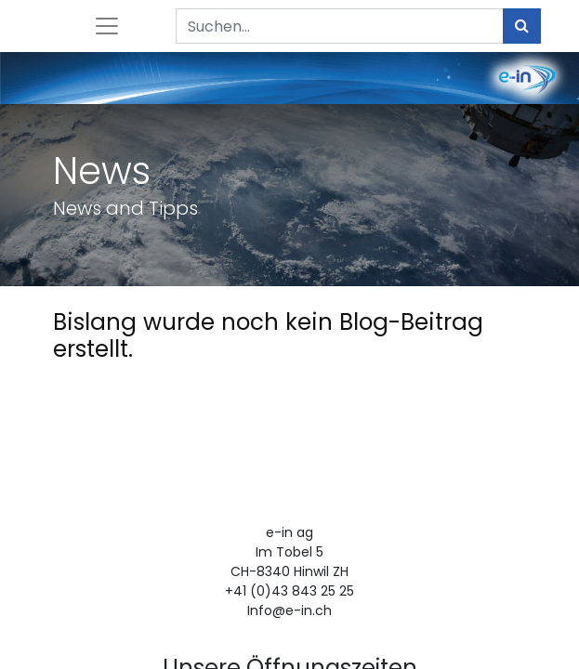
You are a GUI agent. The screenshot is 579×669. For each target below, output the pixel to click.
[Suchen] (522, 26)
